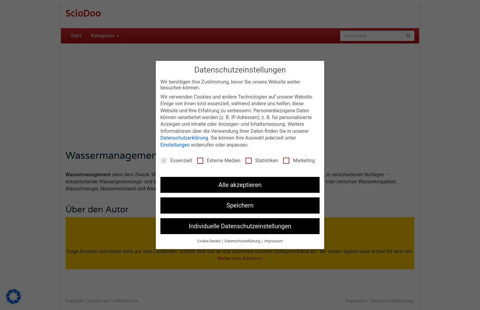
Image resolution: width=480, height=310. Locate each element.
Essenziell (176, 160)
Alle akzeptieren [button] (239, 185)
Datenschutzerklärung (184, 138)
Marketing (299, 160)
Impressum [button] (273, 241)
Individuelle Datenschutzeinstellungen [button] (240, 226)
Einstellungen (175, 145)
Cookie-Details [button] (209, 241)
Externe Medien (219, 160)
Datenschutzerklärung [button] (243, 241)
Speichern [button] (240, 205)
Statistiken (262, 160)
